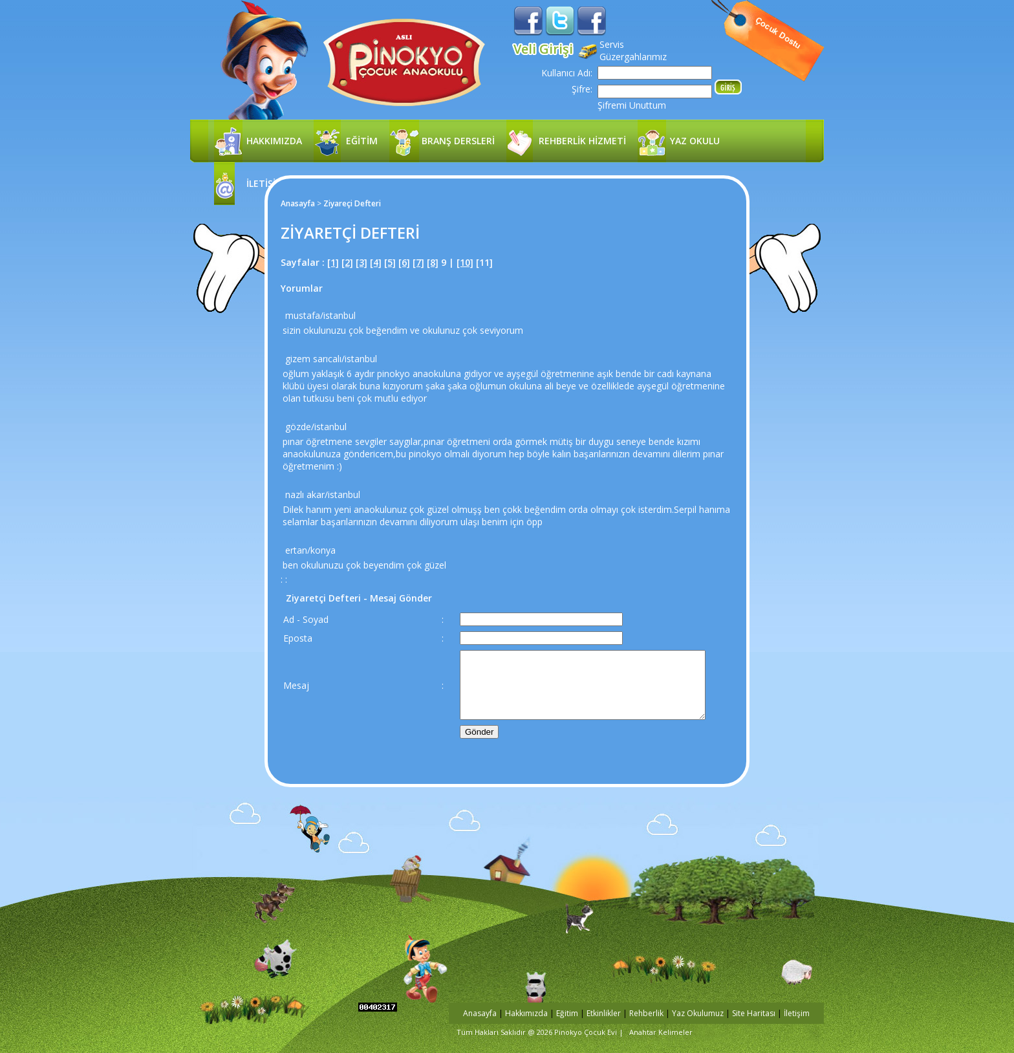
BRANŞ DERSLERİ (458, 141)
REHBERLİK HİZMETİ (582, 141)
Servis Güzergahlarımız (633, 50)
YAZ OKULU (695, 141)
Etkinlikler (604, 1013)
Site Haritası (753, 1013)
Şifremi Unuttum (632, 105)
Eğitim (567, 1013)
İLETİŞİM (265, 183)
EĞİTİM (362, 141)
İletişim (797, 1013)
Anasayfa (298, 203)
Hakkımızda (526, 1013)
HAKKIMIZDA (274, 141)
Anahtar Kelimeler (661, 1032)
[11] (484, 262)
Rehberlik (647, 1013)
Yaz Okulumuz (698, 1013)
